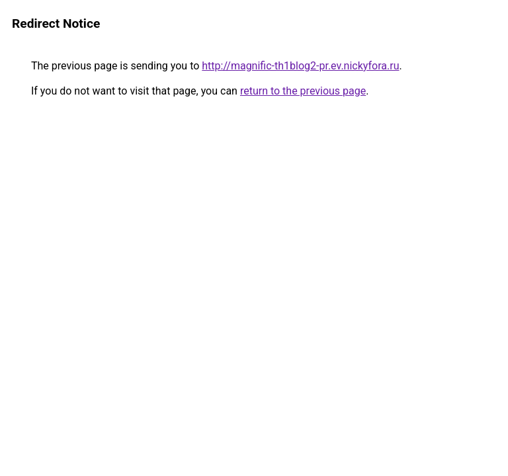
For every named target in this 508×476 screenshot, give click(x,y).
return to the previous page (303, 91)
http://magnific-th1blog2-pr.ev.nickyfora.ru (300, 66)
